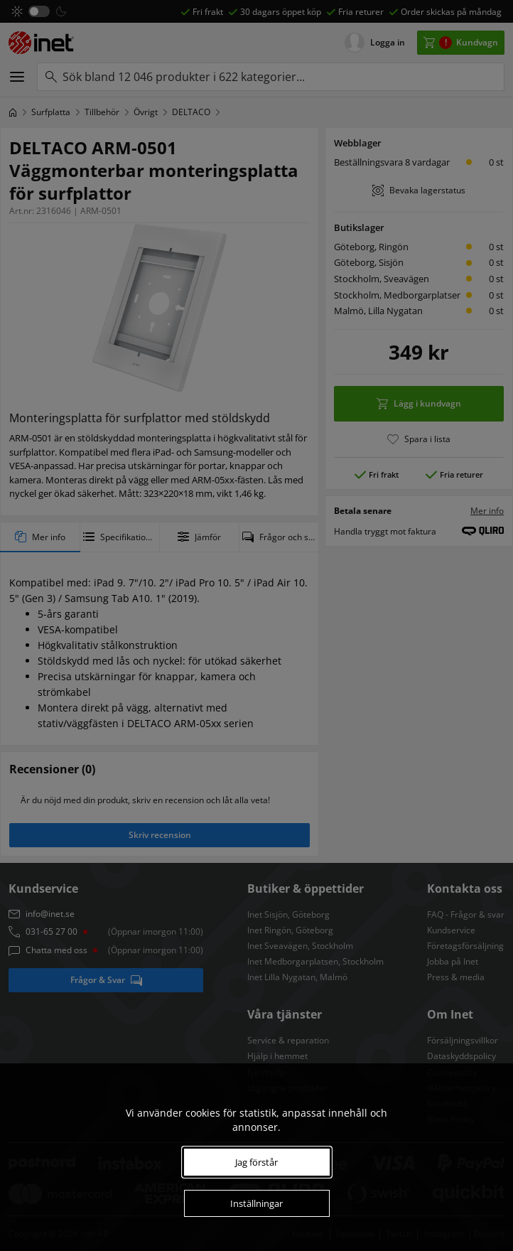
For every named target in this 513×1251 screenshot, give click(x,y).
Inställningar (256, 1203)
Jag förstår (256, 1162)
